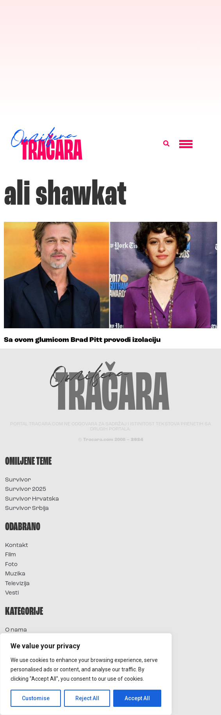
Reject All (87, 698)
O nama (16, 630)
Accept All (137, 698)
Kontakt (16, 546)
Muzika (15, 574)
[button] (166, 143)
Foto (11, 565)
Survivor (18, 480)
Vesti (12, 593)
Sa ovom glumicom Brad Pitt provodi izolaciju (82, 340)
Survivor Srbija (27, 508)
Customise (36, 698)
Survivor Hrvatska (32, 499)
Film (10, 555)
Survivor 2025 (25, 489)
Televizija (17, 584)
